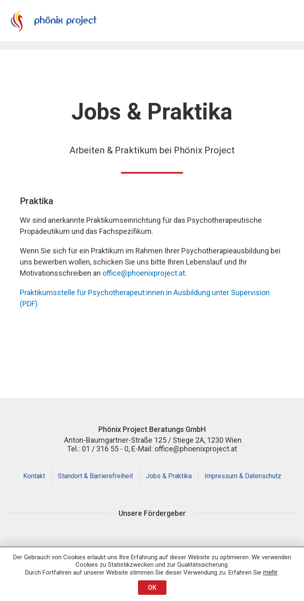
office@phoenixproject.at (143, 273)
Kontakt (34, 476)
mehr (270, 572)
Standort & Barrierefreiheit (95, 476)
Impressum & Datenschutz (242, 476)
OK (152, 587)
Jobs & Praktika (169, 476)
